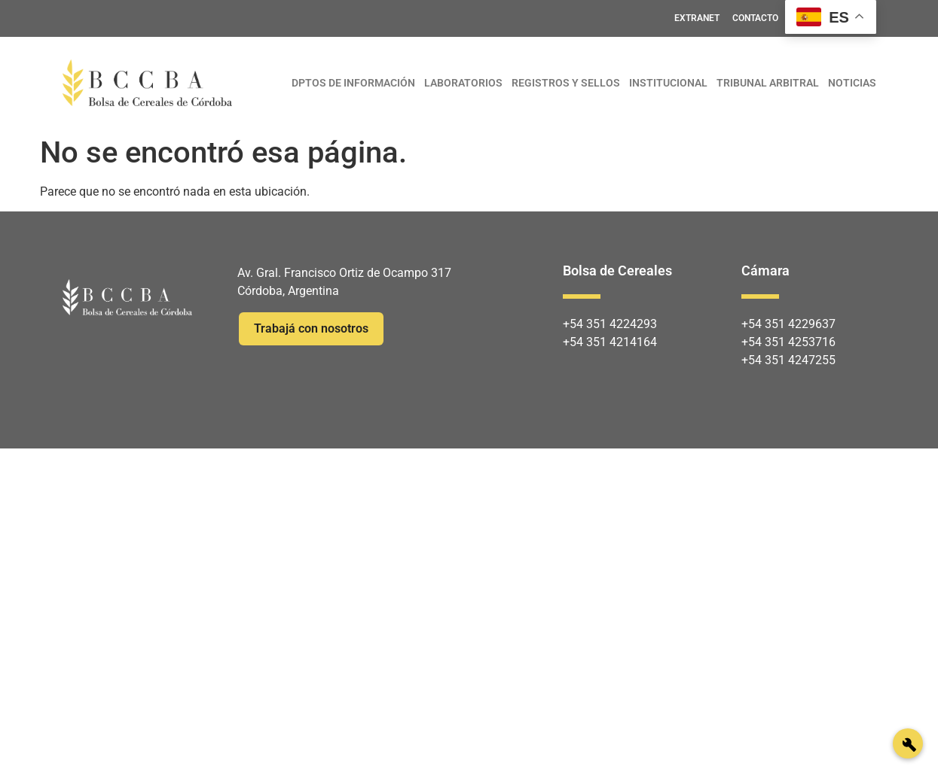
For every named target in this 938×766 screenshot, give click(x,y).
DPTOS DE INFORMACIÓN (353, 83)
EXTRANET (697, 18)
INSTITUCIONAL (668, 83)
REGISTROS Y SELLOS (566, 83)
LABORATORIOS (463, 83)
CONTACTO (755, 18)
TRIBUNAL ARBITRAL (767, 83)
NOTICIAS (852, 83)
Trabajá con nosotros (311, 328)
